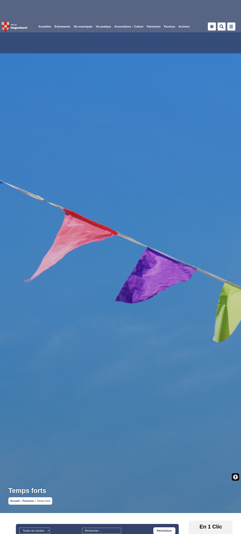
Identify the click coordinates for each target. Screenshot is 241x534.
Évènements (62, 26)
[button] (83, 27)
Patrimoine (154, 26)
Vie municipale (83, 26)
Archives (184, 26)
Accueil (15, 500)
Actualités (44, 26)
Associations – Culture (128, 26)
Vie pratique (103, 26)
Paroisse (169, 26)
